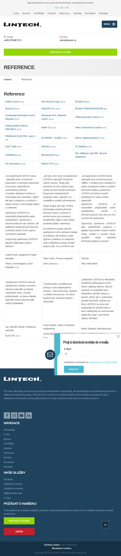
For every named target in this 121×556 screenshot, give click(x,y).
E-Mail (68, 349)
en (62, 7)
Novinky (78, 13)
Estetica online (52, 545)
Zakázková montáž (13, 488)
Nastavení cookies (61, 548)
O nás (16, 13)
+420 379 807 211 (13, 40)
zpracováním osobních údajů (103, 362)
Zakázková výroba (13, 484)
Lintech (8, 79)
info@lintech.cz (68, 40)
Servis (19, 531)
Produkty (8, 479)
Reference (64, 13)
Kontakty (103, 13)
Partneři (52, 13)
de (67, 7)
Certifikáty (39, 13)
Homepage (9, 430)
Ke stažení (90, 13)
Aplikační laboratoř (13, 493)
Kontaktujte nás (60, 52)
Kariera (26, 13)
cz (56, 7)
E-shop (7, 498)
